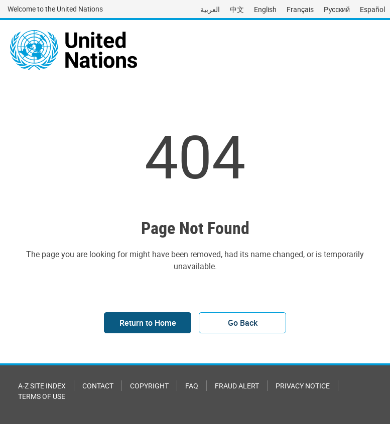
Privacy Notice (303, 385)
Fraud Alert (237, 385)
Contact (97, 385)
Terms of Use (41, 396)
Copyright (149, 385)
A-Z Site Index (42, 385)
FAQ (191, 385)
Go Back (242, 322)
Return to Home (147, 322)
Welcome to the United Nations (55, 9)
